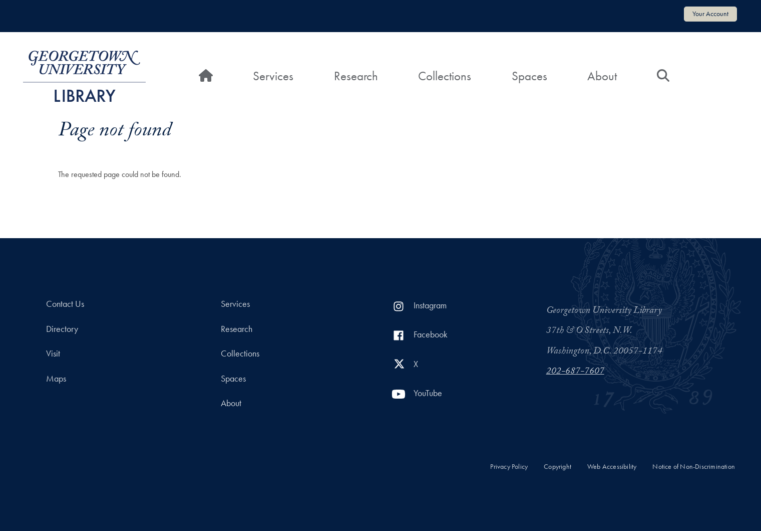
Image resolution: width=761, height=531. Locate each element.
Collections (444, 76)
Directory (62, 328)
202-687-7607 (575, 372)
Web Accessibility (611, 466)
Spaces (529, 76)
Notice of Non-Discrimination (693, 466)
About (602, 76)
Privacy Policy (509, 466)
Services (273, 76)
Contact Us (65, 303)
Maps (56, 378)
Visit (53, 353)
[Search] (663, 76)
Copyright (557, 466)
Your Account (710, 13)
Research (356, 76)
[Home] (206, 76)
